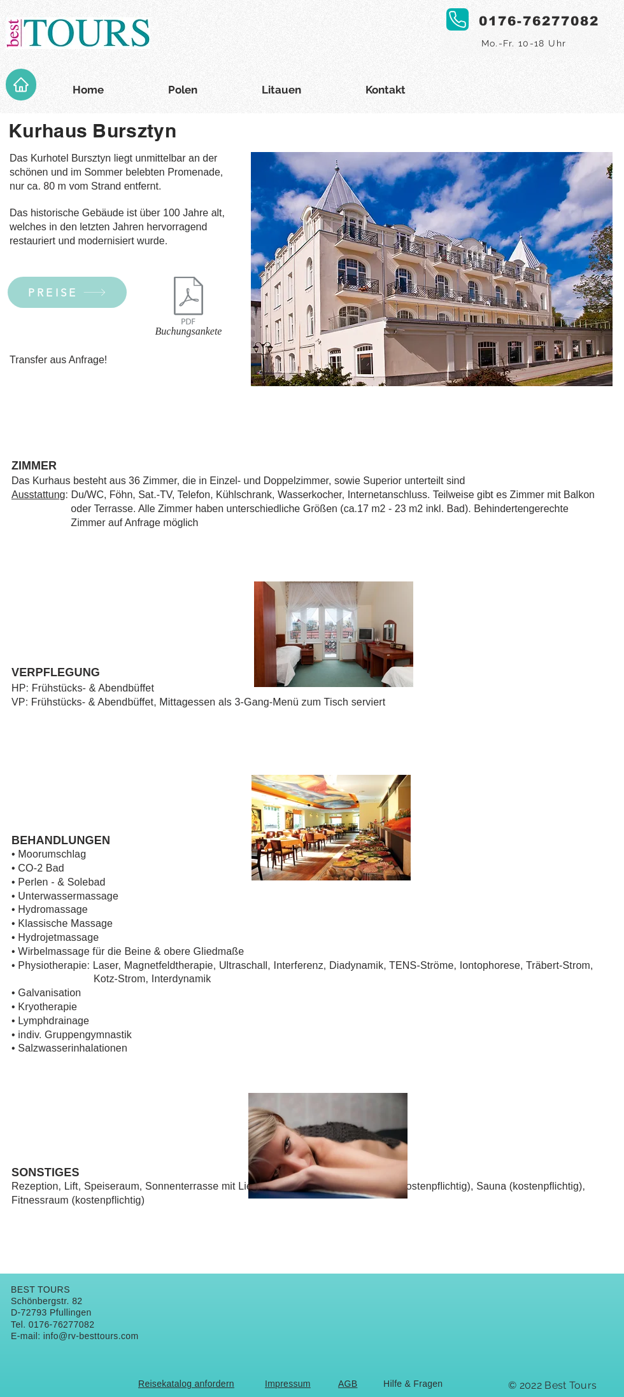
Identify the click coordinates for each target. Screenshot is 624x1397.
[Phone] (457, 19)
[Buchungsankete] (188, 309)
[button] (432, 269)
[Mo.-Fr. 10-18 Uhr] (525, 43)
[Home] (21, 85)
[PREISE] (67, 292)
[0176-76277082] (540, 21)
